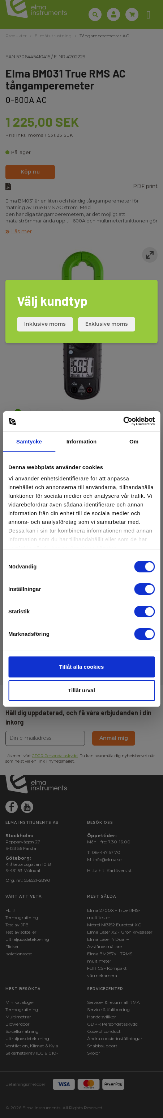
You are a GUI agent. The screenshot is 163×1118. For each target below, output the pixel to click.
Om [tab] (133, 441)
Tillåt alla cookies (81, 667)
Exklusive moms (106, 324)
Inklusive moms (45, 324)
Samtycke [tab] (29, 441)
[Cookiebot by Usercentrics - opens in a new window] (123, 421)
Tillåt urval (81, 690)
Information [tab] (82, 441)
